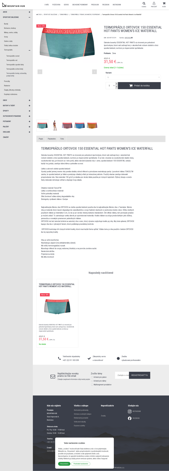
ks (114, 85)
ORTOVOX (129, 38)
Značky (103, 416)
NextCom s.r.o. (120, 467)
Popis (41, 139)
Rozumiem (64, 464)
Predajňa (95, 5)
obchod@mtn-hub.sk (54, 451)
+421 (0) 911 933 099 (54, 442)
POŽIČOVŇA (56, 5)
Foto (62, 139)
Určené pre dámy (100, 381)
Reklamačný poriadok (81, 418)
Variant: (109, 73)
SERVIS (66, 5)
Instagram (117, 5)
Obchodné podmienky (80, 5)
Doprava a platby (79, 426)
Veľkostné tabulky (80, 422)
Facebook (105, 5)
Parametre (52, 139)
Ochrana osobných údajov (82, 414)
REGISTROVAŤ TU (139, 375)
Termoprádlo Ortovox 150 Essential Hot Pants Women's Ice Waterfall (57, 285)
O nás (47, 5)
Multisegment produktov (102, 385)
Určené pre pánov (100, 377)
